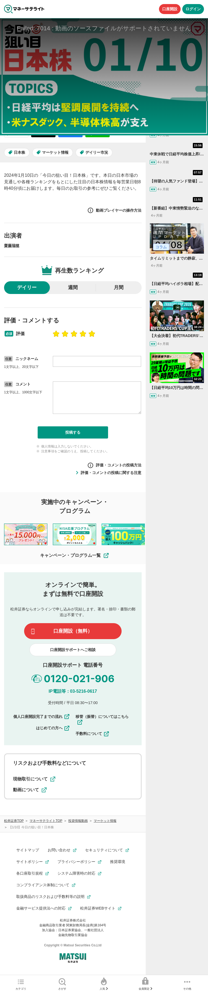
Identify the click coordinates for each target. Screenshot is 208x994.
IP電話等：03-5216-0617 (72, 691)
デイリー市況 (96, 152)
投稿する (72, 432)
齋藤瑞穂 (11, 245)
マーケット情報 (55, 152)
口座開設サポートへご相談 (73, 650)
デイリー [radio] (27, 287)
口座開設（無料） (72, 631)
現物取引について (34, 779)
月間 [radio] (118, 287)
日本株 (19, 152)
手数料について (93, 734)
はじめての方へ (53, 728)
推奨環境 (117, 861)
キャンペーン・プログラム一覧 (74, 555)
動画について (30, 789)
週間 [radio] (73, 287)
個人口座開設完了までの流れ (41, 716)
